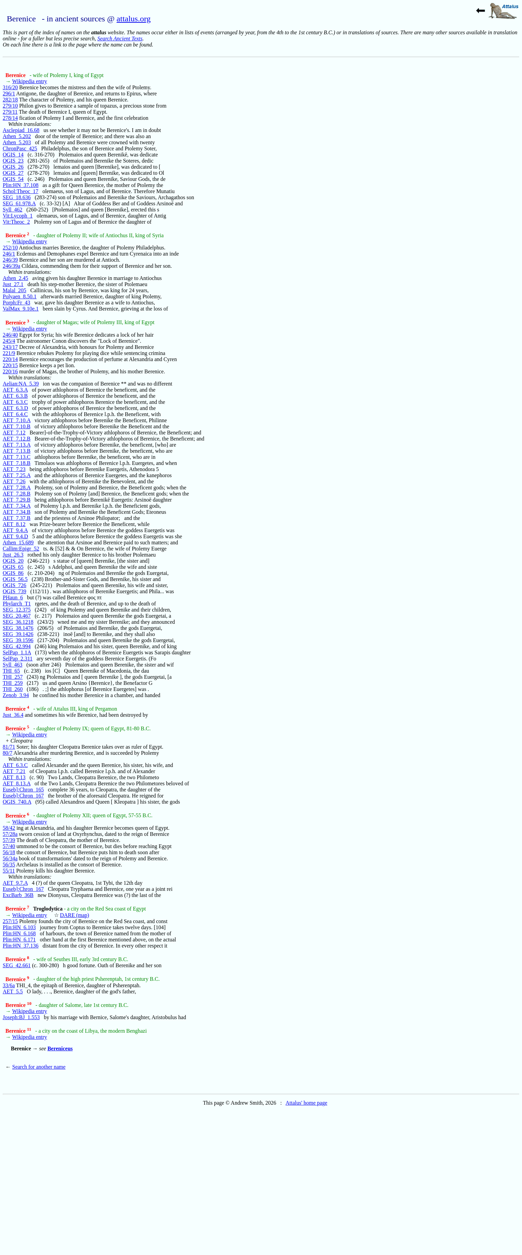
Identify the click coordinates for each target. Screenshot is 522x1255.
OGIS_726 (14, 585)
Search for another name (39, 1067)
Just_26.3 (13, 555)
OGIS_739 (14, 591)
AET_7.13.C (17, 457)
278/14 (10, 118)
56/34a (10, 858)
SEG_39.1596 (18, 640)
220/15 (10, 365)
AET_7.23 (14, 469)
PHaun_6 (13, 597)
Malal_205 (14, 290)
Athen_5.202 (17, 136)
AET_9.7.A (15, 883)
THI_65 (11, 671)
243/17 (10, 347)
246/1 (9, 254)
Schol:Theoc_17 (20, 191)
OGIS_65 (13, 567)
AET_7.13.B (17, 451)
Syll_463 (12, 665)
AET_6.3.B (15, 396)
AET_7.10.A (17, 420)
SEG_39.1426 (18, 634)
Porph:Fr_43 (16, 302)
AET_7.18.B (17, 463)
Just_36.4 (13, 715)
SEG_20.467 (17, 616)
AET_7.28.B (17, 494)
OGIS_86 (13, 573)
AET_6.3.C (15, 402)
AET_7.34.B (17, 512)
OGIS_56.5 (15, 579)
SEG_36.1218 (18, 622)
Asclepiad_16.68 (21, 130)
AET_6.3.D (15, 408)
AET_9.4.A (15, 530)
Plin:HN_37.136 (20, 946)
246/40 (10, 335)
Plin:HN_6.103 (19, 927)
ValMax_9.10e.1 (21, 309)
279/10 (10, 106)
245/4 (9, 341)
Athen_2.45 (15, 278)
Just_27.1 (13, 284)
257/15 (10, 921)
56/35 (9, 864)
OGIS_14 (13, 154)
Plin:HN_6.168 (19, 933)
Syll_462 (12, 209)
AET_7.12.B (17, 439)
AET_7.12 (14, 432)
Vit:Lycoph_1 (18, 216)
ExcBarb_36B (18, 895)
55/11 (9, 871)
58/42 (9, 828)
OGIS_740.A (17, 802)
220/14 (10, 359)
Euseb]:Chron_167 (23, 796)
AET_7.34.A (17, 506)
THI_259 (13, 683)
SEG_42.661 (17, 965)
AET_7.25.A (17, 475)
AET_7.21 (14, 771)
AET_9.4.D (15, 536)
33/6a (9, 985)
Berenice (16, 75)
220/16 (10, 371)
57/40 (9, 846)
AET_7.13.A (17, 445)
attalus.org (133, 18)
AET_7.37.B (17, 518)
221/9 (9, 353)
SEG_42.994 (17, 646)
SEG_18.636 (17, 197)
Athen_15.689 (18, 542)
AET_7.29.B (17, 500)
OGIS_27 (13, 173)
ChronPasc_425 (20, 148)
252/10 (10, 247)
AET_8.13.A (17, 783)
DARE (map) (74, 915)
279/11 (10, 112)
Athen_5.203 (17, 142)
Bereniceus (60, 1048)
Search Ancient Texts (120, 38)
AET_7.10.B (17, 426)
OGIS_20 (13, 561)
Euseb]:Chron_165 (23, 789)
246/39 (10, 260)
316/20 (10, 87)
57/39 (9, 840)
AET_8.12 (14, 524)
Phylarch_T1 (17, 603)
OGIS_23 (13, 161)
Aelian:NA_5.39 (21, 384)
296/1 (9, 93)
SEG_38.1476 (18, 628)
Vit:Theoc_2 (16, 222)
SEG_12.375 (17, 610)
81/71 (9, 747)
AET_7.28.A (17, 487)
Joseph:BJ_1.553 (21, 1017)
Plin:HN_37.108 (20, 185)
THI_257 (13, 677)
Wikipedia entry (29, 81)
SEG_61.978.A (19, 203)
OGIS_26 (13, 167)
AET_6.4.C (15, 414)
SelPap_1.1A (17, 652)
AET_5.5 (13, 991)
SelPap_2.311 (18, 658)
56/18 (9, 852)
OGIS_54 (13, 179)
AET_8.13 (14, 777)
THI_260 (13, 689)
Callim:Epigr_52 (21, 548)
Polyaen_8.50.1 (20, 296)
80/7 (7, 753)
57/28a (10, 834)
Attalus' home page (306, 1103)
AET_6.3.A (15, 390)
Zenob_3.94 (16, 695)
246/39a (11, 266)
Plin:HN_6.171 (19, 939)
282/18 (10, 99)
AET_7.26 (14, 481)
